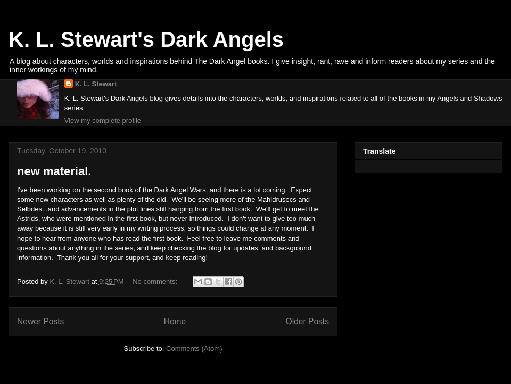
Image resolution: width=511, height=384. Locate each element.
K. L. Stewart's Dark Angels (146, 39)
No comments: (156, 281)
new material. (54, 171)
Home (175, 321)
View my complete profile (102, 121)
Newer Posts (40, 321)
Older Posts (307, 321)
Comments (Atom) (194, 349)
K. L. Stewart (96, 84)
